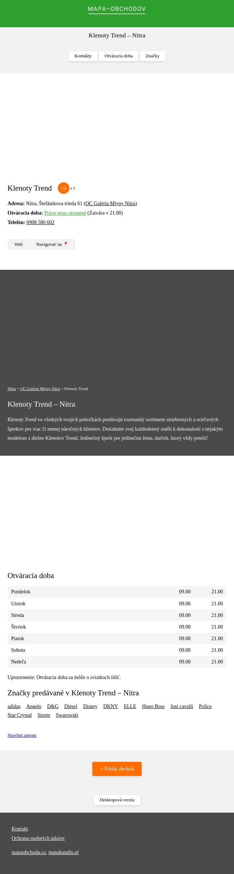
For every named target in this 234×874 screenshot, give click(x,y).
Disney (90, 706)
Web (18, 244)
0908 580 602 (41, 222)
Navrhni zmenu (22, 735)
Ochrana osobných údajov (38, 838)
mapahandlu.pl (63, 852)
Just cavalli (181, 706)
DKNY (110, 706)
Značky (153, 55)
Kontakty (83, 55)
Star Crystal (20, 715)
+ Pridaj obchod (117, 769)
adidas (14, 706)
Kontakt (20, 829)
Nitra (12, 388)
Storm (43, 715)
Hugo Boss (153, 706)
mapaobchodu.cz (29, 852)
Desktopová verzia (117, 799)
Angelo (34, 706)
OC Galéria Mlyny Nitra (110, 203)
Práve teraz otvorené (65, 213)
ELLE (130, 706)
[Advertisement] (117, 131)
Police (205, 706)
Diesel (70, 706)
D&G (52, 706)
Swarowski (67, 715)
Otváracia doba (119, 55)
